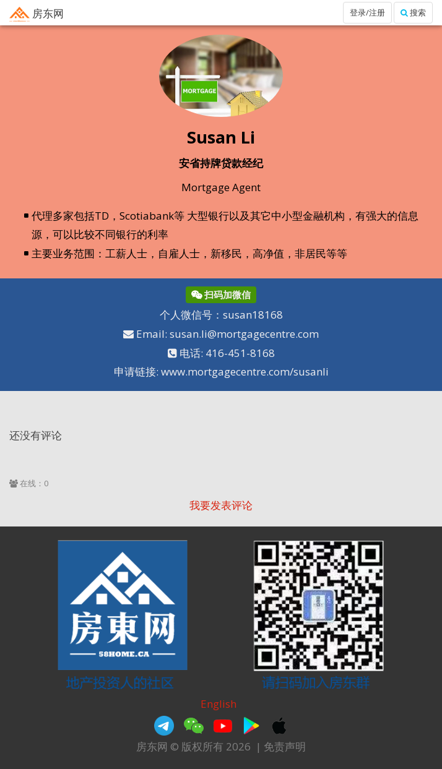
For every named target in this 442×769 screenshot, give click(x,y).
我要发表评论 (221, 505)
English (218, 704)
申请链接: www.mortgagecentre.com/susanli (221, 371)
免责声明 (285, 746)
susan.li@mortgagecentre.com (244, 334)
